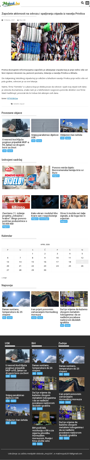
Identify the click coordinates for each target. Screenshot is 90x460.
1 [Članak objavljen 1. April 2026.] (32, 253)
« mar (4, 277)
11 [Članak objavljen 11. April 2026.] (70, 257)
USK (6, 104)
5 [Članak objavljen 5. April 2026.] (82, 253)
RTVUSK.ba (12, 98)
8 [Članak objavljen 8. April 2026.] (32, 257)
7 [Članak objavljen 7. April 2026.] (20, 257)
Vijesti (10, 151)
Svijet (34, 318)
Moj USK (21, 20)
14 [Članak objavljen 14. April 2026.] (20, 261)
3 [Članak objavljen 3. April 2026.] (57, 253)
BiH (4, 318)
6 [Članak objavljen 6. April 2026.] (7, 257)
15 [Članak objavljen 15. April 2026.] (32, 261)
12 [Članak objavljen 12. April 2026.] (82, 257)
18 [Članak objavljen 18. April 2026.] (70, 261)
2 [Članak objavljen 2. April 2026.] (45, 253)
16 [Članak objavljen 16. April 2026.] (45, 261)
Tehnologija (44, 219)
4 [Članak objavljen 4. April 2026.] (69, 253)
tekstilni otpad (19, 104)
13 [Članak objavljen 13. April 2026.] (8, 261)
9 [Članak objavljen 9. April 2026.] (45, 257)
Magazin (56, 176)
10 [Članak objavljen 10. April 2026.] (57, 257)
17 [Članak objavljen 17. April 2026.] (57, 261)
